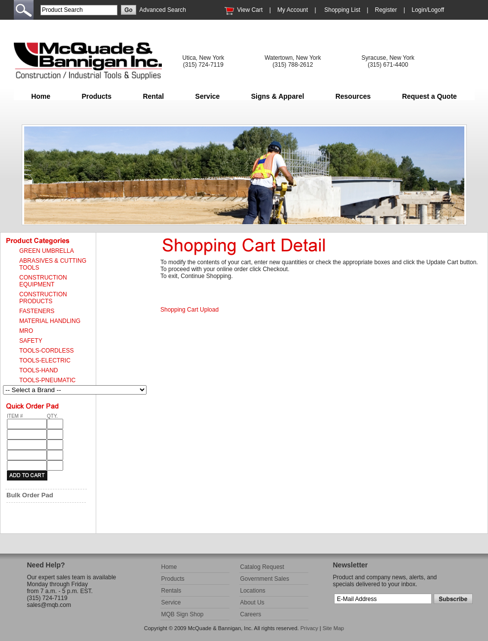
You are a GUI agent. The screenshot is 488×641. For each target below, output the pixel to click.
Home (40, 96)
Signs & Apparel (277, 96)
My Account (292, 9)
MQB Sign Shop (182, 614)
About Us (252, 602)
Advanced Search (162, 9)
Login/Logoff (428, 9)
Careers (251, 614)
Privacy (309, 628)
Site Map (333, 628)
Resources (353, 96)
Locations (252, 590)
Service (207, 96)
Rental (153, 96)
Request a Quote (429, 96)
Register (386, 9)
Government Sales (264, 578)
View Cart (250, 9)
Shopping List (342, 9)
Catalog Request (262, 566)
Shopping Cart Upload (189, 309)
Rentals (171, 590)
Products (96, 96)
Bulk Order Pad (29, 495)
